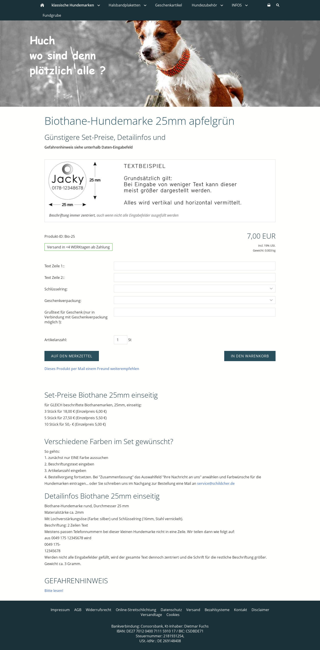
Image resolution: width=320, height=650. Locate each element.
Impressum (60, 609)
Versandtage (151, 614)
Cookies (173, 614)
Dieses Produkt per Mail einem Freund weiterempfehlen (91, 368)
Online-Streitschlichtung (136, 609)
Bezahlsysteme (217, 609)
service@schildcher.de (216, 483)
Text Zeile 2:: (54, 277)
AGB (77, 609)
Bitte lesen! (53, 590)
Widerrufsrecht (98, 609)
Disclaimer (260, 609)
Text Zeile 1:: (54, 266)
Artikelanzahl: (55, 339)
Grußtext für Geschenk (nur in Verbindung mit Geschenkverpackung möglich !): (76, 317)
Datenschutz (171, 609)
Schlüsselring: (56, 289)
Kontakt (240, 609)
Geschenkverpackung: (62, 300)
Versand (193, 609)
